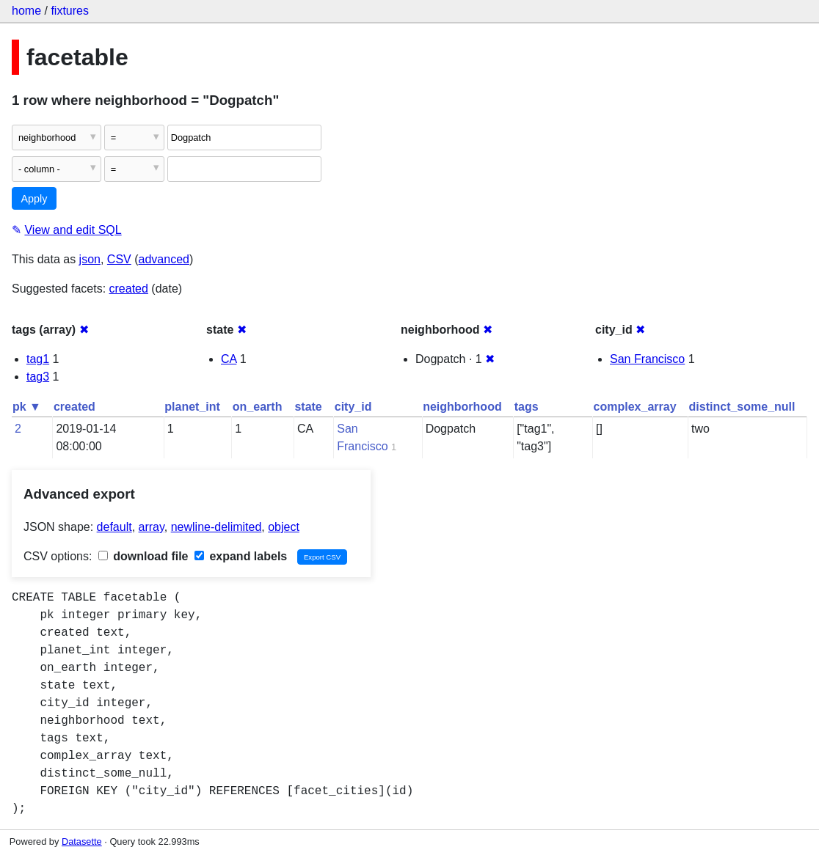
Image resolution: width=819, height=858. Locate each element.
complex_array (635, 406)
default (114, 527)
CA (228, 359)
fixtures (70, 10)
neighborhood (462, 406)
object (283, 527)
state (307, 406)
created (128, 288)
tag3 (37, 376)
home (26, 10)
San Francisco (647, 359)
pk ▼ (26, 406)
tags (526, 406)
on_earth (258, 406)
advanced (164, 259)
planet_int (192, 406)
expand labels (240, 556)
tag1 (37, 359)
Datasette (82, 841)
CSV (119, 259)
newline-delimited (216, 527)
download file (143, 556)
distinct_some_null (742, 406)
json (90, 259)
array (151, 527)
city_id (353, 406)
